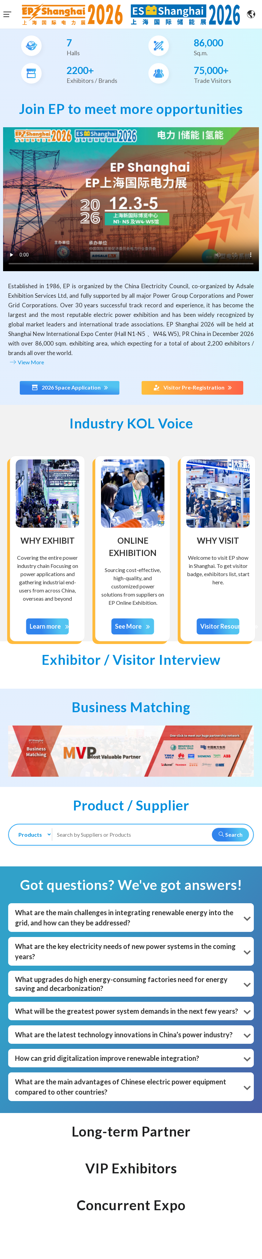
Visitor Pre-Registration (192, 387)
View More (26, 362)
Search (229, 834)
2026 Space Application (69, 387)
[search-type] (32, 834)
